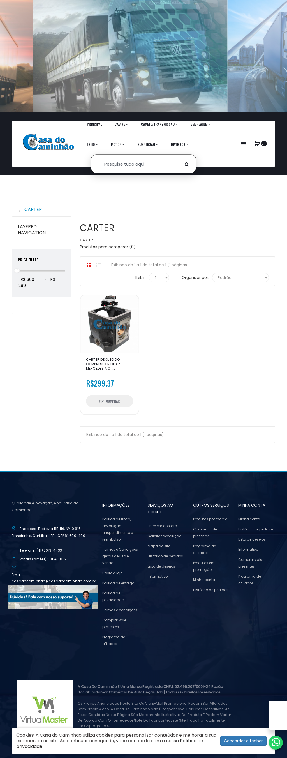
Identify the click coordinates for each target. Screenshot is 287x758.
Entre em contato (162, 525)
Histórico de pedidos (165, 556)
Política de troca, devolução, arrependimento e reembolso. (117, 529)
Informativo (158, 576)
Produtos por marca (210, 519)
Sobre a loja (112, 573)
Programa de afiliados (113, 640)
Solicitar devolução (164, 536)
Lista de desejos (161, 566)
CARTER (33, 209)
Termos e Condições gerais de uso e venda (120, 556)
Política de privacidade (113, 596)
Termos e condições (119, 610)
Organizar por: (195, 277)
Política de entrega (118, 583)
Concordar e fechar (243, 741)
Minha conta (204, 579)
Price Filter (28, 260)
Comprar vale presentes (114, 623)
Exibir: (140, 277)
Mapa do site (159, 546)
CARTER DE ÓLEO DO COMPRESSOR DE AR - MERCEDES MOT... (104, 364)
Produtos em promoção (204, 566)
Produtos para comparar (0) (108, 247)
